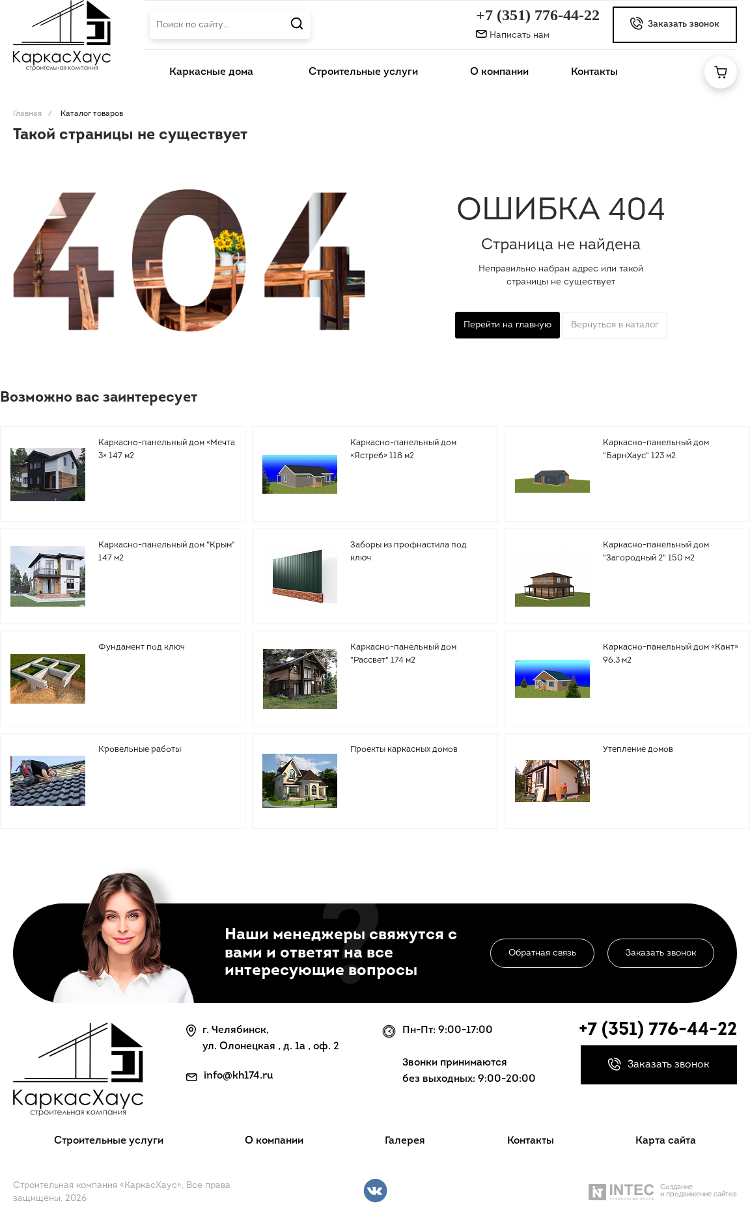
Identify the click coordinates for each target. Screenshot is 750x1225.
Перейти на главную (507, 325)
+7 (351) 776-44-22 (538, 15)
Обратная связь (542, 953)
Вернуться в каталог (615, 325)
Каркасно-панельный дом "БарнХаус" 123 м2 (656, 449)
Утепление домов (638, 749)
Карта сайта (665, 1141)
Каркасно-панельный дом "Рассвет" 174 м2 (403, 654)
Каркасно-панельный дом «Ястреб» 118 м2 (403, 449)
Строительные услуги (108, 1141)
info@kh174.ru (238, 1076)
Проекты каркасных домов (404, 749)
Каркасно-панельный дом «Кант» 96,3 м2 (670, 654)
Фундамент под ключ (141, 647)
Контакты (530, 1141)
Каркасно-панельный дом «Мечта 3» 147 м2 (166, 449)
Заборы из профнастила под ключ (408, 551)
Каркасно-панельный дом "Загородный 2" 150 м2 (656, 551)
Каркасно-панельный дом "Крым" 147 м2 (166, 551)
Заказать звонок (661, 953)
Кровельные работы (139, 749)
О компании (274, 1141)
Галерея (405, 1141)
